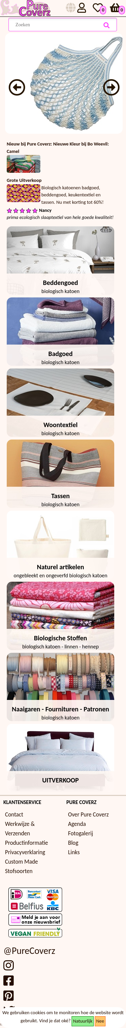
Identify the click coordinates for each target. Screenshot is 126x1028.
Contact (14, 814)
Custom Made (21, 861)
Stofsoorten (19, 871)
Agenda (77, 824)
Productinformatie (26, 842)
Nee (100, 1021)
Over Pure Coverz (88, 814)
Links (74, 852)
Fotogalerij (80, 833)
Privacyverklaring (25, 852)
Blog (73, 842)
